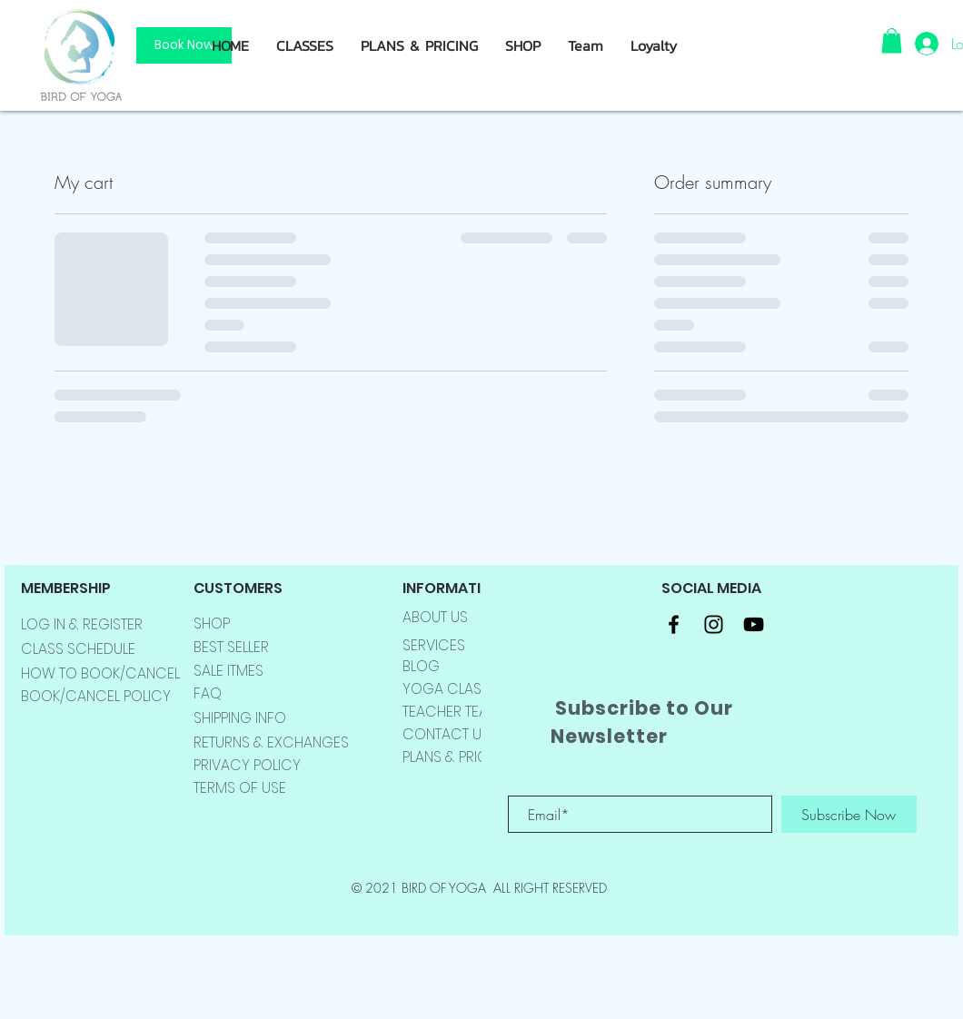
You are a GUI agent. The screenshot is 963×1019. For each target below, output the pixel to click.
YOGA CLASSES (453, 688)
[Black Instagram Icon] (713, 624)
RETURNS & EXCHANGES (271, 742)
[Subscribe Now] (849, 814)
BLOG (421, 666)
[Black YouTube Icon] (753, 624)
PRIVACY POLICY (247, 765)
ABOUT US (435, 617)
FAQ (208, 693)
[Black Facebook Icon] (673, 624)
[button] (522, 45)
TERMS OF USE (240, 787)
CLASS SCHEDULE (78, 648)
